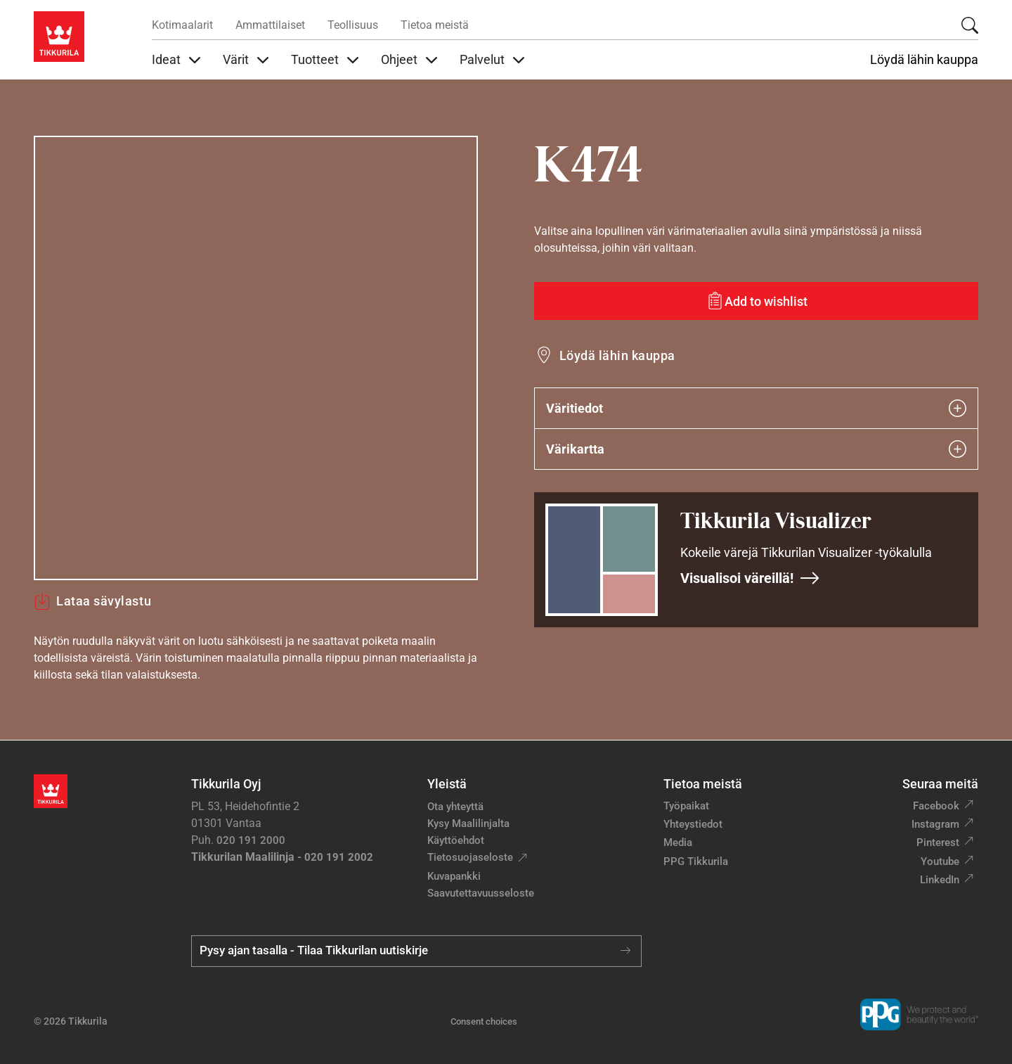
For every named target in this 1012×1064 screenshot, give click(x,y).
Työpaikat (686, 806)
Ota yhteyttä (455, 806)
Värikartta (756, 449)
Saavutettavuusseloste (480, 893)
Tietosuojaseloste (470, 857)
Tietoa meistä (435, 25)
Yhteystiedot (692, 824)
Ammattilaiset (270, 25)
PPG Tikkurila (695, 861)
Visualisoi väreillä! (750, 578)
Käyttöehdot (455, 840)
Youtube (940, 861)
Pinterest (937, 842)
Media (677, 842)
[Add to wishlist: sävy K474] (756, 301)
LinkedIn (939, 879)
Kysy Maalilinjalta (468, 823)
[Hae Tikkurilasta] (969, 25)
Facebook (936, 806)
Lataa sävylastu (92, 601)
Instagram (935, 824)
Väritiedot (756, 408)
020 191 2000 (250, 840)
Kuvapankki (454, 876)
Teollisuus (352, 25)
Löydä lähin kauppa (924, 60)
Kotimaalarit (182, 25)
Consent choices (483, 1021)
